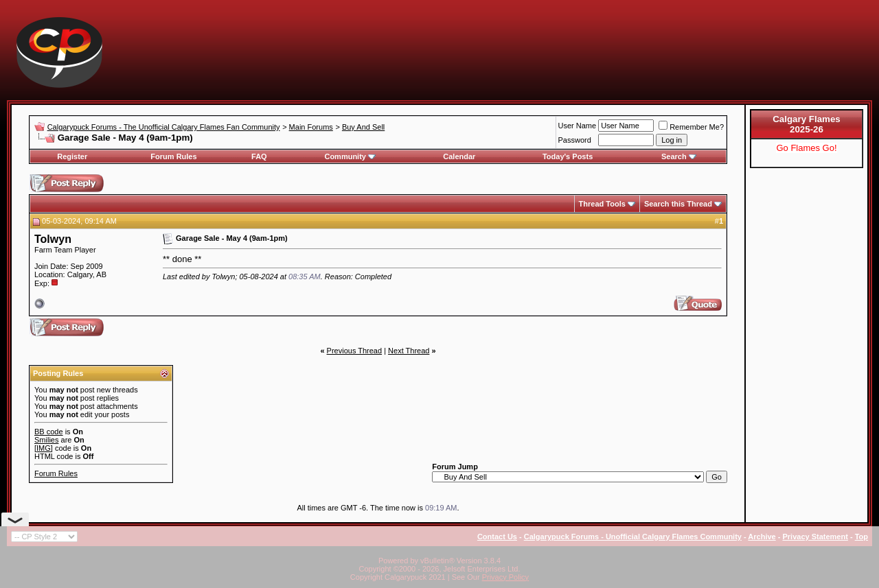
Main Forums (311, 127)
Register (72, 156)
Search (678, 156)
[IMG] (43, 448)
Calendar (459, 156)
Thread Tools (602, 204)
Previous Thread (355, 350)
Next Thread (408, 350)
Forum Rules (173, 156)
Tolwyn (52, 239)
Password (574, 140)
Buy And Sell (363, 127)
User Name (577, 125)
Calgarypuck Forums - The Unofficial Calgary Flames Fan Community (163, 127)
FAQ (259, 156)
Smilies (46, 440)
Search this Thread (678, 204)
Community (350, 156)
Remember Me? (691, 127)
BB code (48, 431)
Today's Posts (568, 156)
